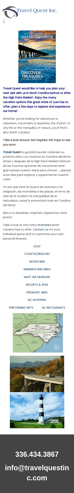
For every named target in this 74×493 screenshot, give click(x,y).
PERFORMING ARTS (21, 308)
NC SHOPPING (37, 300)
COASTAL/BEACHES (37, 254)
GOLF (37, 246)
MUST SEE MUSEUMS (37, 277)
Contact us (41, 229)
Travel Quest (12, 152)
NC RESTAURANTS (53, 308)
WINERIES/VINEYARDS (37, 269)
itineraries (44, 225)
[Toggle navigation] (4, 23)
